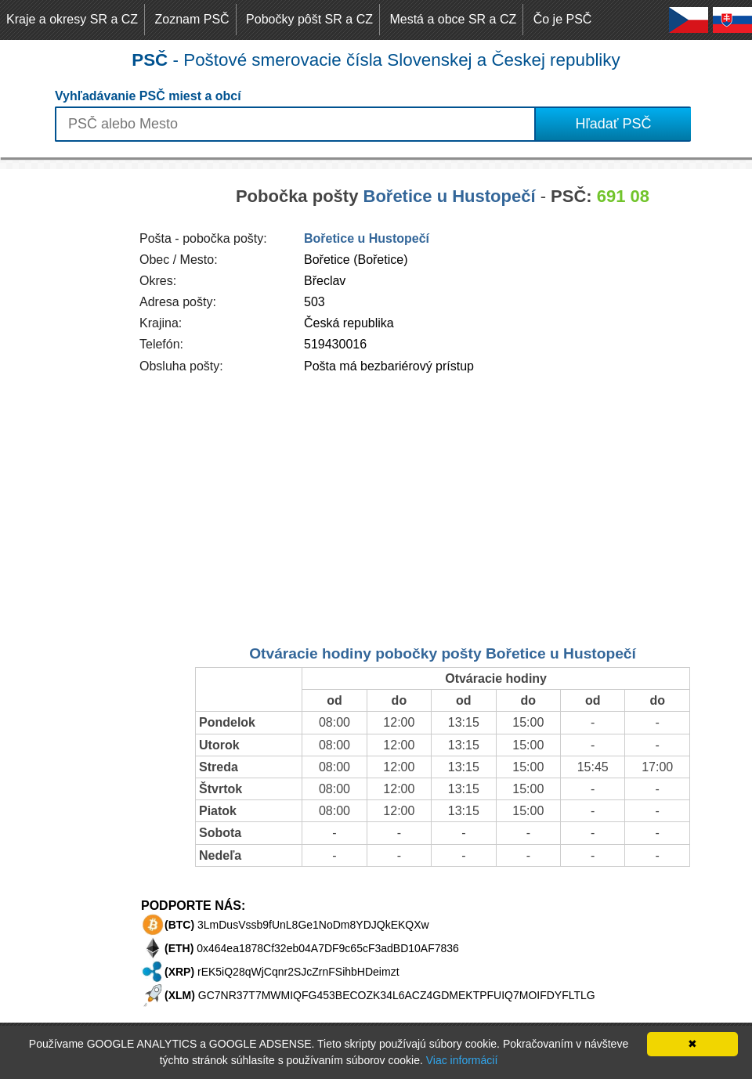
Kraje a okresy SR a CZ (72, 19)
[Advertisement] (62, 404)
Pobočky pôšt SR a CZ (309, 19)
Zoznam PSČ (192, 19)
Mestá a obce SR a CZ (452, 19)
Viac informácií (462, 1060)
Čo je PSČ (562, 19)
